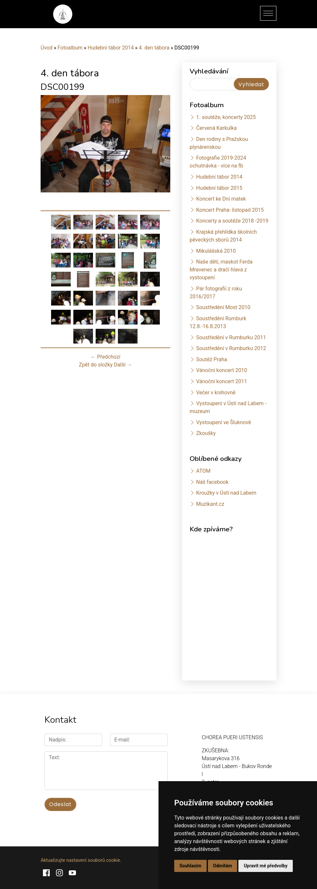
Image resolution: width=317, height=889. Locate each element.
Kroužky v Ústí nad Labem (226, 493)
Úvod (46, 48)
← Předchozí (106, 357)
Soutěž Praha (211, 359)
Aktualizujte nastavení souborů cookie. (81, 860)
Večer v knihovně (215, 392)
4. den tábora (154, 48)
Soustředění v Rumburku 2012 (231, 348)
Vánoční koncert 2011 (221, 381)
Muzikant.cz (210, 504)
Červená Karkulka (216, 128)
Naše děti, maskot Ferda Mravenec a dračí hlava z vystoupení (221, 270)
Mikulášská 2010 (216, 251)
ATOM (203, 471)
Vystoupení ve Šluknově (223, 422)
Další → (123, 365)
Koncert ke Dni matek (221, 199)
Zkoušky (206, 433)
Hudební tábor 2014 (110, 48)
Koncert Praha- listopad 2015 (230, 210)
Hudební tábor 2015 (219, 188)
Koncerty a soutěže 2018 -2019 (232, 221)
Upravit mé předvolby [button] (265, 865)
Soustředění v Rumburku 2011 (231, 337)
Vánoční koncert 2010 (221, 370)
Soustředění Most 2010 (223, 307)
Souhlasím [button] (190, 865)
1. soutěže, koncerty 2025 (226, 117)
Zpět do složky (96, 365)
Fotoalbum (70, 48)
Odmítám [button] (222, 865)
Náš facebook (212, 482)
